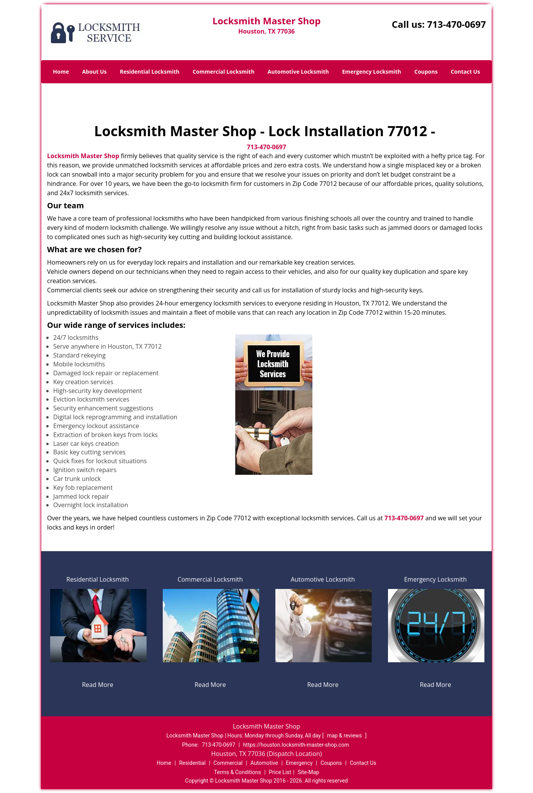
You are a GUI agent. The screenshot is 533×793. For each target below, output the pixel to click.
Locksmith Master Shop (83, 156)
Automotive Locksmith (298, 71)
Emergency (299, 763)
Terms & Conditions (237, 772)
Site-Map (308, 772)
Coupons (425, 71)
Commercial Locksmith (223, 71)
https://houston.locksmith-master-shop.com (296, 745)
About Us (94, 71)
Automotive (264, 763)
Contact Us (465, 71)
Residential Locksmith (150, 71)
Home (61, 71)
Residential (192, 763)
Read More (97, 684)
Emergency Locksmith (371, 71)
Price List (280, 772)
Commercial (228, 763)
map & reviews (345, 735)
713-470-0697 (456, 24)
